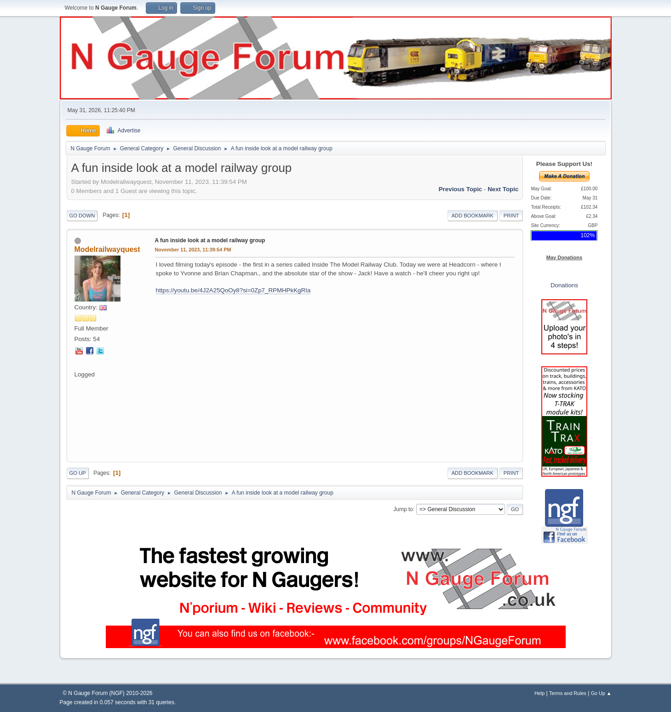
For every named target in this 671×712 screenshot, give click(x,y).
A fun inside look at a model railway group (210, 240)
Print (511, 215)
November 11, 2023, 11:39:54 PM (193, 249)
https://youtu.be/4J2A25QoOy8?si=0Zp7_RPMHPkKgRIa (233, 290)
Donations (564, 285)
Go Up (77, 473)
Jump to (403, 509)
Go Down (82, 215)
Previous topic (460, 189)
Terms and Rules (567, 693)
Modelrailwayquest (107, 249)
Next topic (502, 189)
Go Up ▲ (601, 693)
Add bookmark (472, 215)
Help (539, 693)
